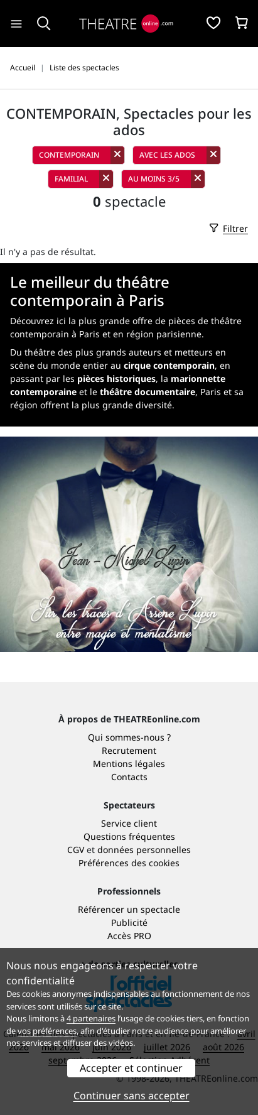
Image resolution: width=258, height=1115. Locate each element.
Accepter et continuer (131, 1068)
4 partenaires (91, 1018)
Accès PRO (129, 936)
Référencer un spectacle (129, 909)
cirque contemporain (169, 365)
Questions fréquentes (129, 836)
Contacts (129, 777)
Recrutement (129, 750)
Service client (129, 823)
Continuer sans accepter (131, 1095)
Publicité (129, 922)
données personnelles (144, 850)
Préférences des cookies (129, 863)
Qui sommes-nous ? (129, 737)
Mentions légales (129, 764)
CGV (75, 850)
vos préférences (47, 1030)
